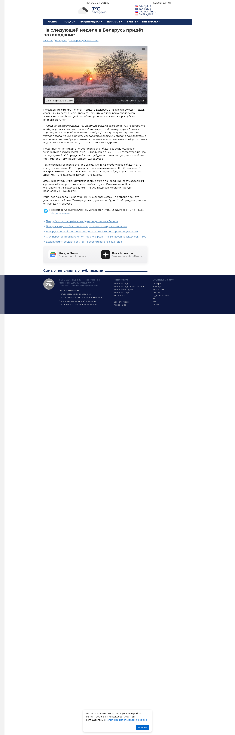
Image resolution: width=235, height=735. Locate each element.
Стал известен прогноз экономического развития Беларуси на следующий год (96, 236)
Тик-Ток (156, 292)
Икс (154, 301)
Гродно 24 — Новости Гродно (49, 284)
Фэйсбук (157, 286)
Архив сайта (120, 305)
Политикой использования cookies (126, 719)
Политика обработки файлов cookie (77, 301)
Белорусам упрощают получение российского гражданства (84, 241)
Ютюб (156, 304)
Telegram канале (59, 213)
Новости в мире (122, 292)
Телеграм (157, 283)
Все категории (121, 302)
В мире (131, 21)
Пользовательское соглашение (75, 294)
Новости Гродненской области (129, 286)
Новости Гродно (122, 283)
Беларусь (113, 21)
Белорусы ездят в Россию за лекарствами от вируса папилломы (86, 226)
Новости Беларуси (123, 289)
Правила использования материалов (78, 304)
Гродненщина (90, 21)
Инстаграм (158, 289)
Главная (52, 21)
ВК (154, 298)
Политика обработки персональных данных (81, 297)
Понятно (142, 727)
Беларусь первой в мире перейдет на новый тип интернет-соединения (92, 231)
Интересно (150, 21)
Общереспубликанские (83, 40)
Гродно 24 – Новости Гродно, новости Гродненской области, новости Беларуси (53, 9)
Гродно (68, 21)
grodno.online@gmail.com (85, 285)
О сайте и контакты (69, 290)
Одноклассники (161, 295)
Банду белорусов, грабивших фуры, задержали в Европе (82, 221)
